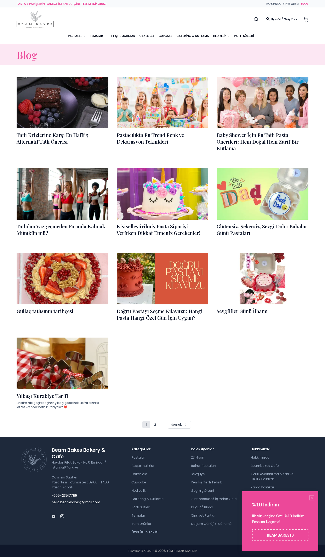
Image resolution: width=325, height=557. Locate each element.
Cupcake (165, 36)
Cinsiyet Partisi (203, 515)
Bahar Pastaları (203, 465)
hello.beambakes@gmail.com (76, 502)
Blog (254, 512)
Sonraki (179, 425)
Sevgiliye (198, 474)
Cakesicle (146, 36)
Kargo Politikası (263, 487)
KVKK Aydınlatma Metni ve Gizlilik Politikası (272, 476)
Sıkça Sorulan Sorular (268, 503)
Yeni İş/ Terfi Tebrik (206, 482)
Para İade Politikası (266, 495)
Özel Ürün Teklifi (144, 532)
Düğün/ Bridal (202, 507)
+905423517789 (64, 495)
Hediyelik (221, 36)
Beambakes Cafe (265, 465)
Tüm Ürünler (141, 523)
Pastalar (77, 36)
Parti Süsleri (245, 36)
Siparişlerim (291, 3)
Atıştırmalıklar (122, 36)
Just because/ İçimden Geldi (214, 498)
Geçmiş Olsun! (202, 490)
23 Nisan (197, 457)
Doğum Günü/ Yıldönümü (211, 523)
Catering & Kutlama (192, 36)
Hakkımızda (273, 3)
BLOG (304, 3)
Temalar (98, 36)
